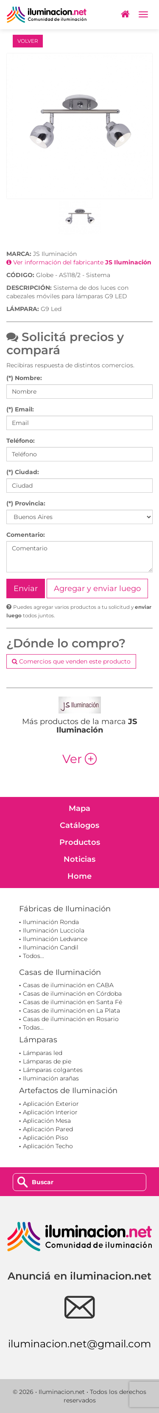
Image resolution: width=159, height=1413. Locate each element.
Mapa (79, 808)
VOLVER (27, 41)
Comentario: (25, 535)
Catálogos (79, 825)
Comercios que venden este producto (71, 661)
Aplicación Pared (48, 1129)
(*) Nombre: (24, 378)
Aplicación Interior (50, 1112)
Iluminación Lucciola (53, 930)
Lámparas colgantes (53, 1070)
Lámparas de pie (47, 1061)
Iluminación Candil (50, 947)
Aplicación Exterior (51, 1104)
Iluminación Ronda (51, 922)
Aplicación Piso (45, 1137)
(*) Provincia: (25, 503)
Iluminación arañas (51, 1078)
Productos (79, 842)
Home (79, 876)
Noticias (79, 859)
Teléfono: (20, 440)
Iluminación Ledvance (55, 939)
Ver (79, 759)
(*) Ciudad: (22, 472)
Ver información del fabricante (78, 262)
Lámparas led (42, 1053)
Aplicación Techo (48, 1146)
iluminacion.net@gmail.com (79, 1344)
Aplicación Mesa (47, 1120)
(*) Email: (20, 409)
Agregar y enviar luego (97, 588)
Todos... (33, 956)
